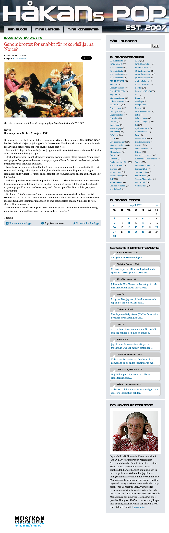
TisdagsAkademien (143, 179)
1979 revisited (116, 64)
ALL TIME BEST (117, 81)
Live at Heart (141, 138)
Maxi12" (139, 145)
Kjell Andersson (142, 128)
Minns (138, 152)
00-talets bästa (116, 60)
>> (156, 205)
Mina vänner (116, 152)
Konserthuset (141, 131)
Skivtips (113, 169)
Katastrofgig (115, 128)
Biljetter (113, 94)
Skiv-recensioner (142, 165)
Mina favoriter (141, 148)
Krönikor (114, 135)
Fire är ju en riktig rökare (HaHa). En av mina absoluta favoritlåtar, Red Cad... (134, 316)
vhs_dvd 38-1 (115, 189)
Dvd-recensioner (142, 111)
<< (114, 205)
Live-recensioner (117, 142)
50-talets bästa (116, 67)
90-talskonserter (142, 77)
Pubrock (113, 158)
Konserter (114, 131)
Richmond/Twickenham (146, 158)
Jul (136, 125)
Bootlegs (139, 101)
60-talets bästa (141, 67)
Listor (112, 138)
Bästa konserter (142, 84)
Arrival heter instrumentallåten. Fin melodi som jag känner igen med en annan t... (133, 331)
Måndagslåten (116, 148)
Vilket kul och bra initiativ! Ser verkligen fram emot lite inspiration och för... (135, 391)
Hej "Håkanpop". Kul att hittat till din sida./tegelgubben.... (130, 376)
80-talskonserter (19, 59)
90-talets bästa (116, 77)
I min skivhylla (142, 121)
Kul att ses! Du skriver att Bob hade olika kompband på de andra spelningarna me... (132, 361)
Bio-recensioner (117, 98)
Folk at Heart (141, 118)
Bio (136, 94)
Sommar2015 (141, 172)
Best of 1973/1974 (117, 91)
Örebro (113, 155)
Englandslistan (116, 114)
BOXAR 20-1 (115, 104)
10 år (137, 60)
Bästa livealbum (117, 87)
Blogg (137, 98)
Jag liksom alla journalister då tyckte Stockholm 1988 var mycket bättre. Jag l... (132, 346)
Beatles (138, 87)
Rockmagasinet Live (119, 162)
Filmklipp (114, 118)
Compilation (140, 104)
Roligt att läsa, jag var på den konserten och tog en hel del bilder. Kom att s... (133, 301)
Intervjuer (114, 125)
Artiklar (113, 84)
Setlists (138, 162)
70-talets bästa (116, 71)
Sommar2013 (115, 172)
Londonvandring (142, 142)
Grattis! (113, 121)
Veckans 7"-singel (118, 185)
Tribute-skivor (116, 182)
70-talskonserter (142, 71)
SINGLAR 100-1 (116, 165)
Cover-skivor (115, 108)
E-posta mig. (138, 507)
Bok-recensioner (117, 101)
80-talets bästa (116, 74)
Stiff (112, 179)
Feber (137, 114)
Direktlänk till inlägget (86, 223)
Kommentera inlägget (19, 223)
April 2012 (136, 205)
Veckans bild (141, 185)
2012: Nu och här (142, 64)
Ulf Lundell (140, 182)
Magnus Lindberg (118, 145)
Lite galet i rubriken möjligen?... (127, 257)
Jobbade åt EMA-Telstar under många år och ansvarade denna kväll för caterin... (134, 286)
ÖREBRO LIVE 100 (143, 155)
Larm (137, 135)
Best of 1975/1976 (143, 91)
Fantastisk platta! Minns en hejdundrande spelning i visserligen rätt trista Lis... (133, 271)
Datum (138, 108)
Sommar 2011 (141, 169)
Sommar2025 (116, 175)
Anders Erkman (142, 81)
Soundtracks (140, 175)
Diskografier (115, 111)
